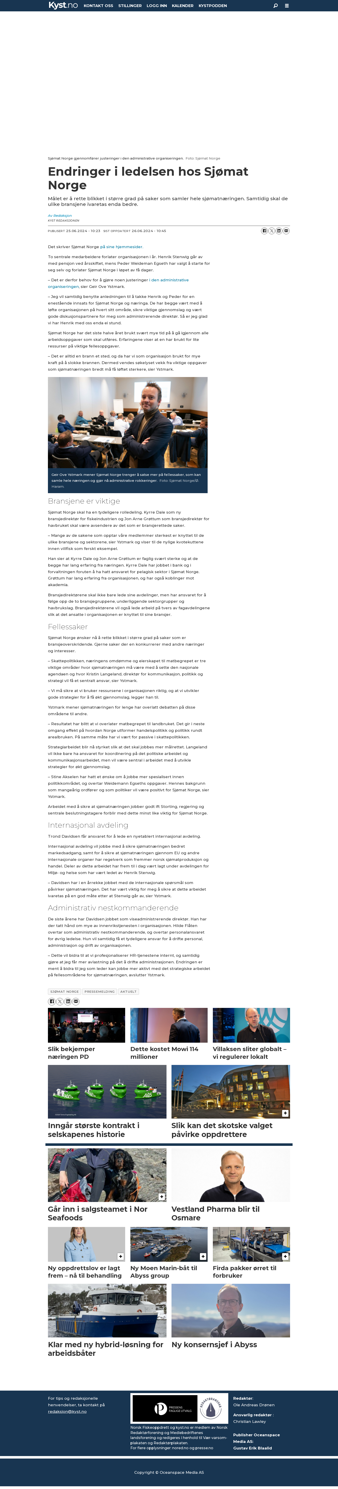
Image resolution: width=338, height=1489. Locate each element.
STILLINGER (130, 5)
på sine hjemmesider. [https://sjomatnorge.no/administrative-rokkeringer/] (121, 247)
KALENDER (183, 5)
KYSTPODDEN (213, 5)
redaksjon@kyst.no (67, 1411)
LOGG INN (157, 5)
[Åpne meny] (287, 5)
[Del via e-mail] (286, 230)
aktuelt (128, 991)
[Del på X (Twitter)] (271, 230)
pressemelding (99, 991)
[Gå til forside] (63, 6)
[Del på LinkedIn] (279, 230)
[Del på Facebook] (264, 230)
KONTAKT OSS (98, 5)
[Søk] (275, 5)
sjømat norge (64, 991)
